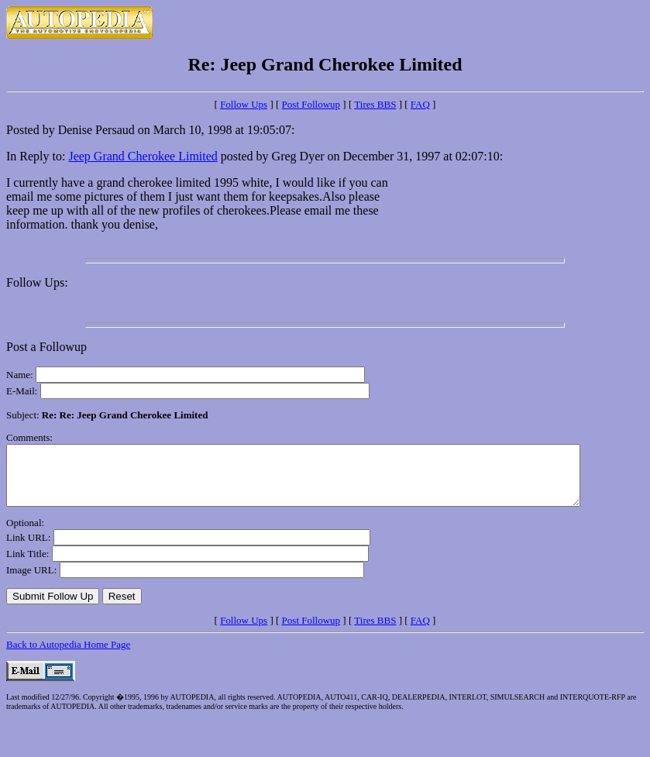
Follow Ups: (37, 282)
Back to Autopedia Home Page (68, 656)
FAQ (420, 104)
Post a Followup (46, 346)
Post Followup (311, 104)
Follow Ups (243, 104)
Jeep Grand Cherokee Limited (142, 156)
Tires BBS (375, 104)
